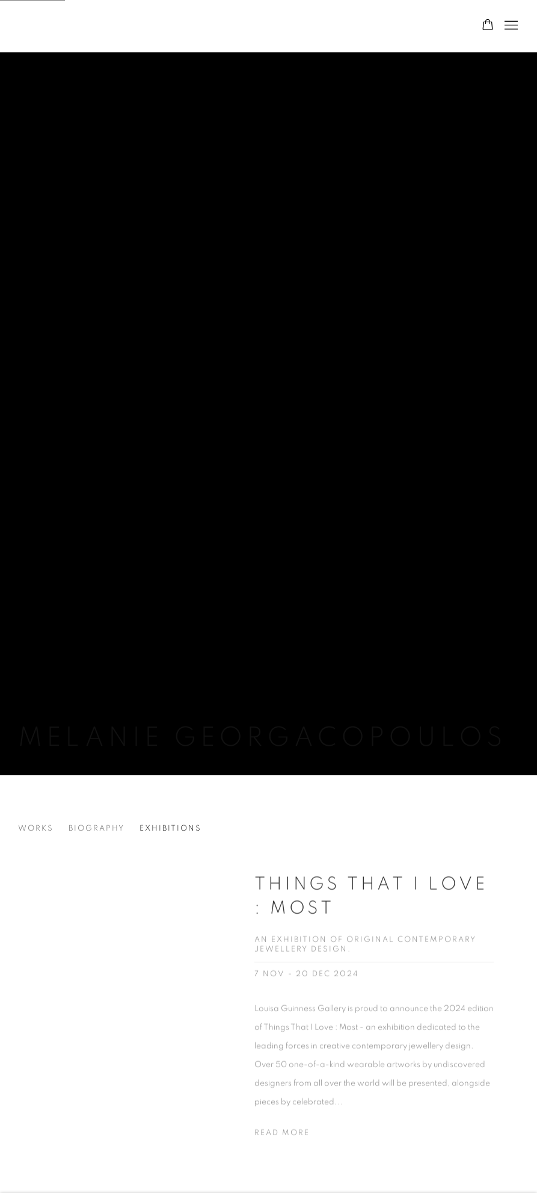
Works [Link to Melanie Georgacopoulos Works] (36, 828)
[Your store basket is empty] (487, 26)
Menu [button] (510, 26)
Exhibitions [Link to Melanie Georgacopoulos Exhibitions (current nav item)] (170, 828)
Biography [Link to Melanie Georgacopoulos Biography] (96, 828)
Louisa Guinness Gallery (168, 26)
